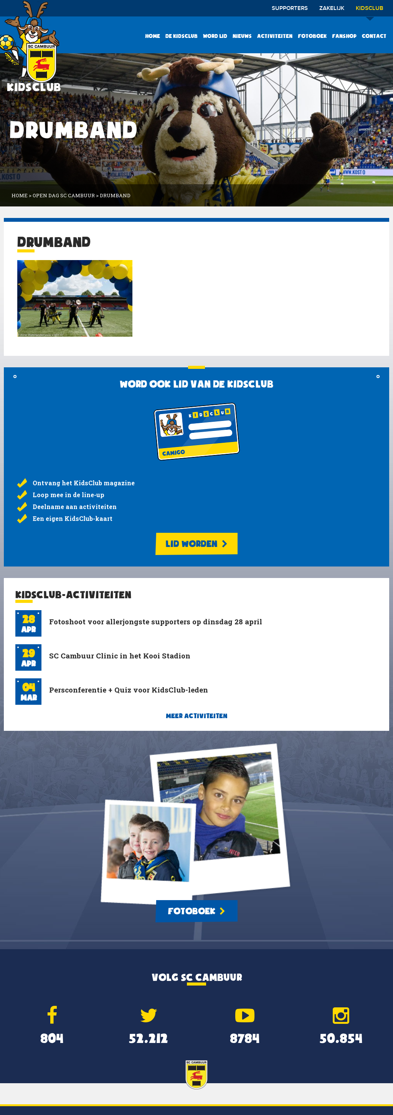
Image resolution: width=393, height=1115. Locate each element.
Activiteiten (274, 36)
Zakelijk (331, 8)
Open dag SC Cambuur (64, 195)
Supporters (290, 8)
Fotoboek (312, 36)
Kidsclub (369, 11)
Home (152, 36)
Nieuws (242, 36)
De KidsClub (181, 36)
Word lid (215, 36)
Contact (374, 36)
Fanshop (344, 36)
